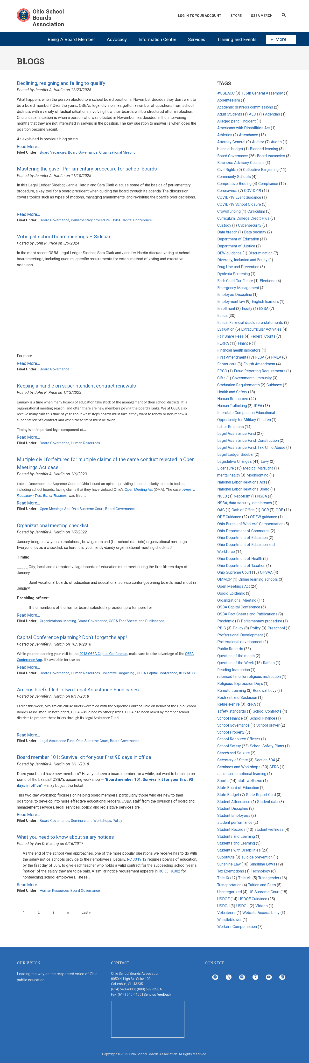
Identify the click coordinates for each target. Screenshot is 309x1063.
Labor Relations (230, 426)
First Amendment (231, 357)
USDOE (223, 899)
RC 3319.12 (137, 859)
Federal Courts (263, 336)
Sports (223, 780)
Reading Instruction (233, 670)
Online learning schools (258, 579)
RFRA (251, 704)
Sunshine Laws (262, 864)
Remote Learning (231, 690)
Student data (267, 801)
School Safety (229, 746)
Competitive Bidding (234, 183)
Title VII (245, 878)
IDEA (258, 405)
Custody (224, 225)
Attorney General (231, 142)
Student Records (231, 829)
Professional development (239, 642)
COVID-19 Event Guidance (239, 197)
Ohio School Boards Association (48, 17)
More (278, 39)
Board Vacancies (53, 152)
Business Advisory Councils (241, 162)
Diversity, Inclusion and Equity (242, 260)
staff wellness (250, 780)
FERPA (223, 343)
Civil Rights (226, 169)
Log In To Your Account (199, 16)
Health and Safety (232, 392)
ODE (279, 510)
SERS (274, 767)
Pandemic (225, 621)
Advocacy (117, 39)
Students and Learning (236, 836)
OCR (265, 510)
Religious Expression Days (240, 683)
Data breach (227, 232)
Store (236, 16)
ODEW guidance (263, 517)
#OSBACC (187, 673)
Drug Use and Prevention (238, 267)
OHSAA (266, 572)
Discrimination (260, 253)
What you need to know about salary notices (65, 837)
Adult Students (229, 114)
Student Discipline (232, 808)
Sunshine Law (229, 864)
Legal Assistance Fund (57, 741)
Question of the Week (235, 663)
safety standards (231, 711)
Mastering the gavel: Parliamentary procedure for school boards (87, 169)
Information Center (157, 39)
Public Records (230, 649)
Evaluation (225, 329)
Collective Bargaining (118, 673)
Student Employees (233, 815)
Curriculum (256, 211)
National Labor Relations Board (243, 489)
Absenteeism (228, 100)
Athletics (224, 135)
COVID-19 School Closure (239, 204)
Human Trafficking (232, 405)
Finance (244, 343)
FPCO (222, 371)
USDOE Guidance (253, 899)
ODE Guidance (229, 517)
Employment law (231, 301)
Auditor (258, 142)
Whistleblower (229, 919)
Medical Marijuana (258, 468)
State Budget (228, 794)
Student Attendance (233, 801)
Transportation (229, 885)
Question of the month (236, 656)
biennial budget (230, 149)
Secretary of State (232, 760)
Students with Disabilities (239, 850)
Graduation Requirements (238, 385)
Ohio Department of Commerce (243, 531)
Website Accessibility (261, 912)
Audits (276, 142)
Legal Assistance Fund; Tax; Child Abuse (251, 447)
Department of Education (238, 239)
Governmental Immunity (252, 378)
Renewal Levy (264, 690)
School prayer (268, 725)
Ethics (222, 315)
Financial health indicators (239, 350)
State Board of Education (238, 787)
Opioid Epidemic (231, 593)
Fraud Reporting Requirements (259, 371)
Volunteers (226, 912)
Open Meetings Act (55, 509)
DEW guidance (229, 253)
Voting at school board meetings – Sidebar (64, 236)
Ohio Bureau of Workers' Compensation (250, 524)
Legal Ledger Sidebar (235, 454)
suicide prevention (257, 857)
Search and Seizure (233, 753)
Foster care (227, 364)
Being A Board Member (71, 39)
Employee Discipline (234, 294)
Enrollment (226, 308)
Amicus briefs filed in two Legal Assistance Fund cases (78, 690)
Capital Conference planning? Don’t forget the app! (72, 637)
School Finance (230, 718)
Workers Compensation (237, 926)
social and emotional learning (241, 773)
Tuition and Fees (262, 885)
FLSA (259, 357)
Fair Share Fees (230, 336)
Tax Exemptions (230, 871)
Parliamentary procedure (90, 220)
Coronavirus (227, 190)
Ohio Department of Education (242, 537)
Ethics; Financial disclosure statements (250, 322)
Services (196, 39)
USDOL (242, 906)
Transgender (268, 878)
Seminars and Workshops (91, 821)
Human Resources (85, 443)
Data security (255, 232)
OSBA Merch (262, 16)
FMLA (276, 357)
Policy (117, 821)
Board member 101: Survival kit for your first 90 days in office (84, 757)
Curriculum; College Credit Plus (243, 218)
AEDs (253, 114)
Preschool (276, 628)
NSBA (262, 496)
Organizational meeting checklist (53, 525)
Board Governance (83, 152)
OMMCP (224, 579)
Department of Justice (236, 246)
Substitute (226, 857)
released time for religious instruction (249, 676)
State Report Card (261, 794)
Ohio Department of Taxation (241, 565)
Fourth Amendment (259, 364)
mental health (228, 475)
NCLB (222, 496)
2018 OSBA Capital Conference (103, 653)
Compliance (268, 183)
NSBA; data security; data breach (244, 503)
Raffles (269, 663)
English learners (265, 301)
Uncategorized (229, 892)
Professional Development (240, 635)
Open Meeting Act (139, 489)
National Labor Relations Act (241, 482)
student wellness (269, 829)
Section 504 (265, 760)
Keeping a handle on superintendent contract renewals (76, 386)
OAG (221, 510)
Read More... (28, 146)
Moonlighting (257, 475)
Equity (247, 308)
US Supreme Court (264, 892)
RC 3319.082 (169, 871)
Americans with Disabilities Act (243, 128)
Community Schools (234, 176)
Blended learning (264, 149)
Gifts (221, 378)
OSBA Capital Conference (132, 220)
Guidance (274, 385)
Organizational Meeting (117, 152)
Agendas (272, 114)
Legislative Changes (234, 461)
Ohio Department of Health (239, 558)
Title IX (223, 878)
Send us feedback (157, 994)
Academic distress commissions (245, 107)
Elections (267, 281)
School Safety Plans (267, 746)
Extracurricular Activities (261, 329)
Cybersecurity (249, 225)
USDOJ (223, 906)
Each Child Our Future (235, 281)
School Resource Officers (238, 739)
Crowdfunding (229, 211)
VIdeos (261, 906)
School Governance (233, 725)
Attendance (248, 135)
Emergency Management (238, 288)
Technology (260, 871)
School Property (231, 732)
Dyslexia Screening (233, 274)
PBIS (221, 628)
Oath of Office (243, 510)
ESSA (263, 308)
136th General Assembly (262, 93)
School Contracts (267, 711)
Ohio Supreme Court (87, 509)
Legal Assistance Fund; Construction (248, 440)
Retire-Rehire (228, 704)
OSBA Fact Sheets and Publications (136, 621)
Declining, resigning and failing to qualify (61, 83)
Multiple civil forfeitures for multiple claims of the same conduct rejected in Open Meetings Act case (106, 463)
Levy (265, 461)
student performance (235, 822)
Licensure (225, 468)
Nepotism (242, 496)
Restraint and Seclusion (237, 697)
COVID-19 (252, 190)
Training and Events (237, 39)
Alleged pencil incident (236, 121)
